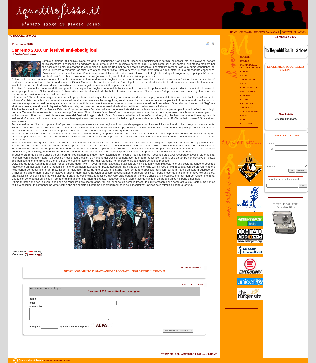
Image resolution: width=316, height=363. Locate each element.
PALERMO (245, 115)
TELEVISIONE (248, 79)
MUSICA (244, 61)
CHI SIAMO (245, 32)
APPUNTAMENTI (249, 111)
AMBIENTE (246, 107)
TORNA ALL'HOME (207, 354)
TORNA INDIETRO (184, 354)
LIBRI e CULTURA (249, 87)
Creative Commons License (57, 360)
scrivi (32, 254)
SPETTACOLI (247, 103)
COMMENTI (246, 123)
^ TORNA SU (166, 354)
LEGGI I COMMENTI (193, 284)
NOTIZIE (245, 57)
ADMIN (302, 32)
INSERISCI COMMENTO (191, 267)
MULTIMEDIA (247, 91)
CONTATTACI (289, 32)
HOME (233, 32)
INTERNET (246, 95)
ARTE (243, 83)
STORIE (244, 99)
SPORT (243, 75)
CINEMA (244, 71)
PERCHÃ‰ (266, 32)
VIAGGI (244, 119)
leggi (39, 254)
